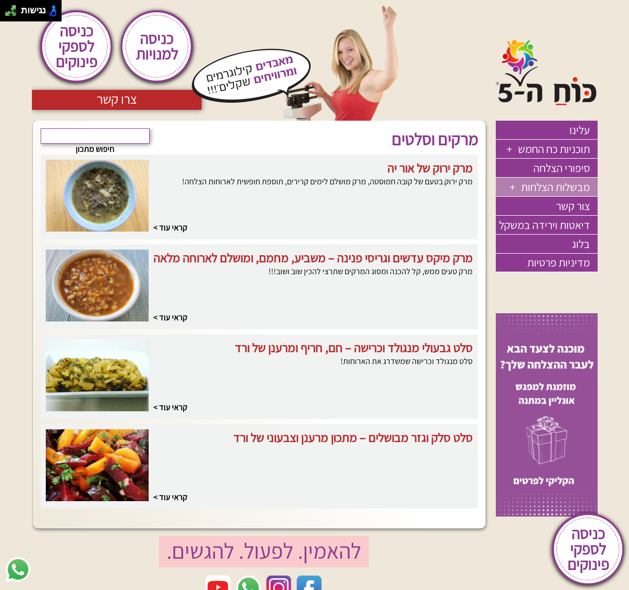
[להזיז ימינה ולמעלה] (13, 8)
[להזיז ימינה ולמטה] (13, 13)
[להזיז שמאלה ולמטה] (8, 13)
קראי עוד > (170, 227)
